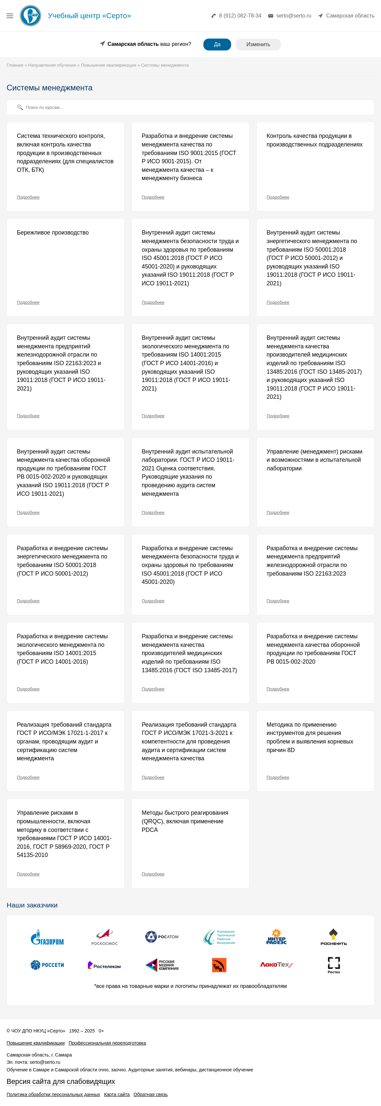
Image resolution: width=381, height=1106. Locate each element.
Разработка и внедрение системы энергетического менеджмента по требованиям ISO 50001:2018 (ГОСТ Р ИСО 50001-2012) (62, 561)
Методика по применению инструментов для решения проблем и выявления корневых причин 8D (310, 737)
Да (217, 44)
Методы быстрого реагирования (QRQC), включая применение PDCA (185, 821)
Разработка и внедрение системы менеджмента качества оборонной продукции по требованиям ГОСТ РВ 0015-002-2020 (313, 649)
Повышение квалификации (36, 1043)
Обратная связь (151, 1094)
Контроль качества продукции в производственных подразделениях (315, 140)
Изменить (258, 44)
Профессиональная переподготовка (107, 1043)
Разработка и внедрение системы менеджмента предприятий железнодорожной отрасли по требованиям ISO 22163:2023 (312, 561)
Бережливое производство (53, 232)
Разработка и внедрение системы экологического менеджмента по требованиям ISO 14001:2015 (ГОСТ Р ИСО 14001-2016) (62, 649)
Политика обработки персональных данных (53, 1094)
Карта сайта (117, 1094)
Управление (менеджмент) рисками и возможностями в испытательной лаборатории (315, 460)
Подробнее (28, 197)
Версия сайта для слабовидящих (61, 1082)
